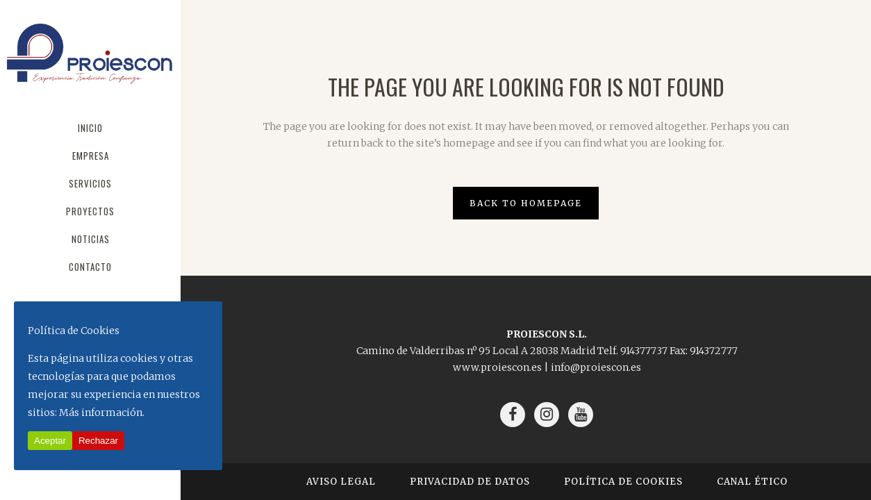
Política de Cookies (623, 482)
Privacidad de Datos (470, 482)
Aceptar (50, 440)
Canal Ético (752, 482)
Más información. (101, 412)
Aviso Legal (341, 482)
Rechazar (98, 440)
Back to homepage (526, 203)
